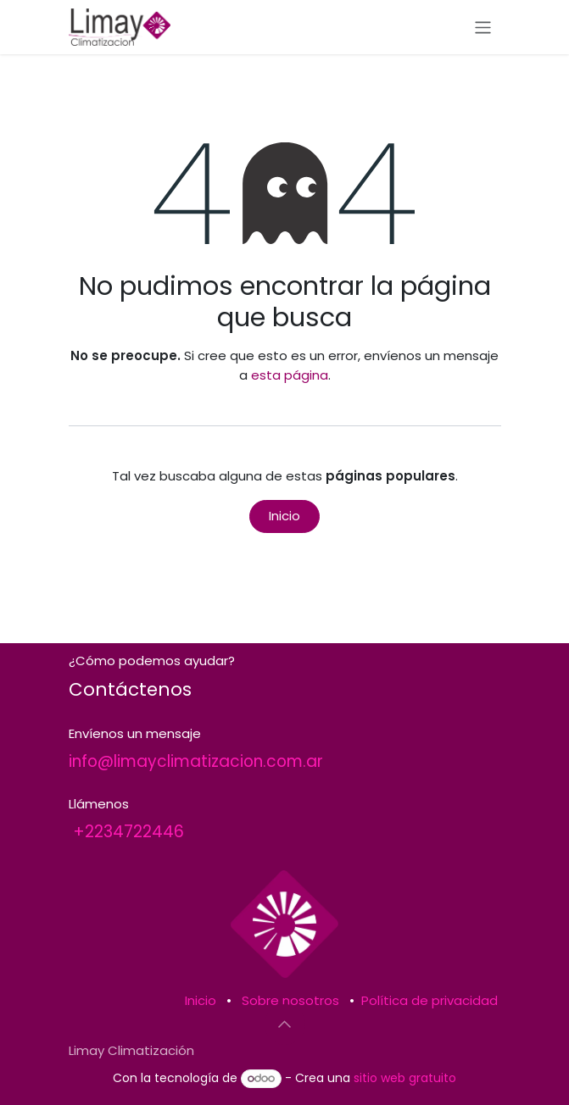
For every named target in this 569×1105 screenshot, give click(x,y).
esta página (289, 375)
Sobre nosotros (290, 1000)
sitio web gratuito (405, 1077)
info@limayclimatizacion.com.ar (196, 761)
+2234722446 (128, 831)
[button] (285, 1024)
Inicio (284, 516)
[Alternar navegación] (483, 26)
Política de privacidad (429, 1000)
